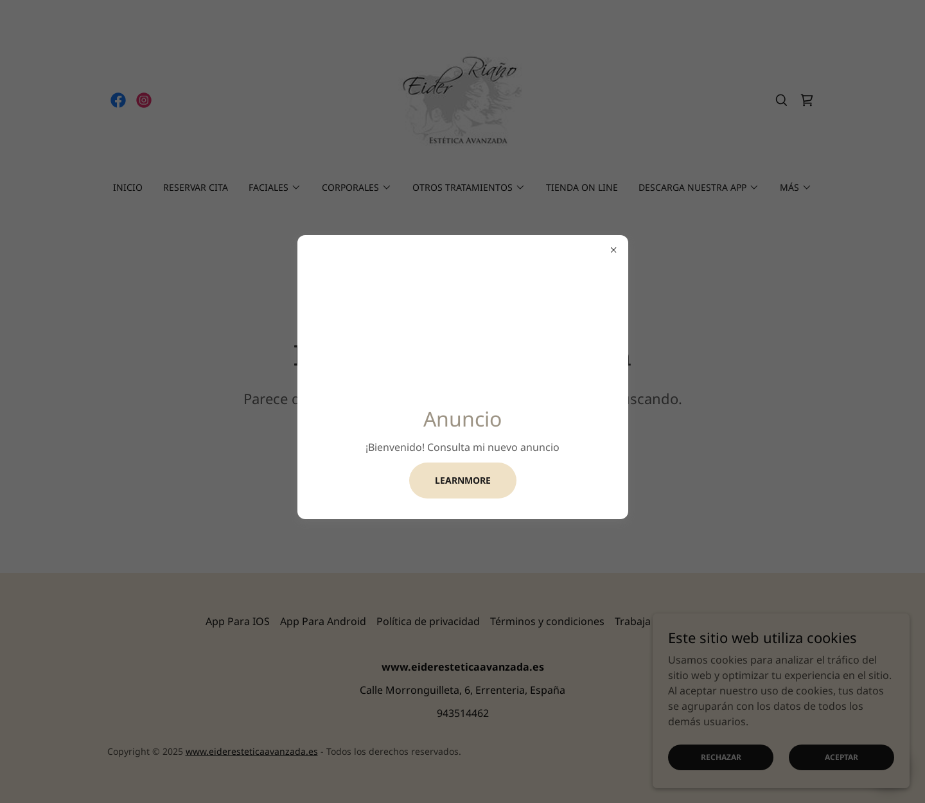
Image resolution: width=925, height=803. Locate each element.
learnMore (463, 480)
